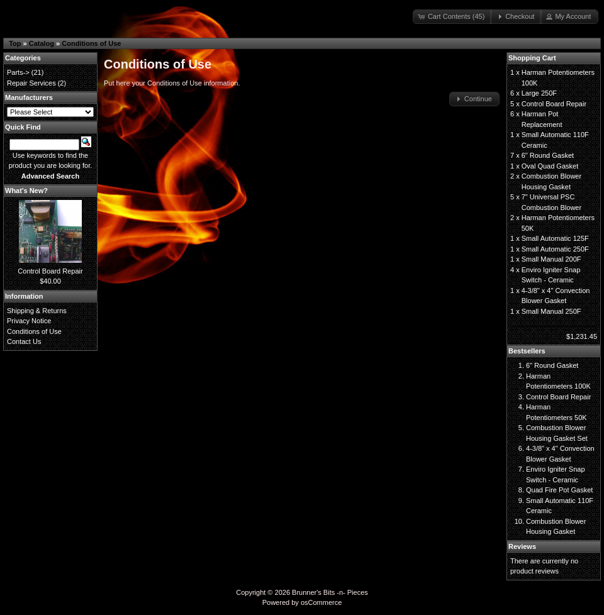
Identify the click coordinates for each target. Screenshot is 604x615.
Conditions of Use (91, 43)
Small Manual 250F (551, 311)
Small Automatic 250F (555, 249)
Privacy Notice (29, 320)
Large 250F (539, 93)
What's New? (26, 190)
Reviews (522, 546)
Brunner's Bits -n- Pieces (330, 592)
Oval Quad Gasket (550, 166)
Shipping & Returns (37, 310)
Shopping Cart (532, 58)
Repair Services (31, 83)
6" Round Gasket (548, 155)
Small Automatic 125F (555, 238)
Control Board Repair (50, 271)
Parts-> (18, 72)
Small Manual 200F (551, 259)
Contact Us (24, 341)
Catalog (41, 43)
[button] (453, 16)
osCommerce (321, 602)
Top (15, 43)
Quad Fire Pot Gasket (559, 490)
